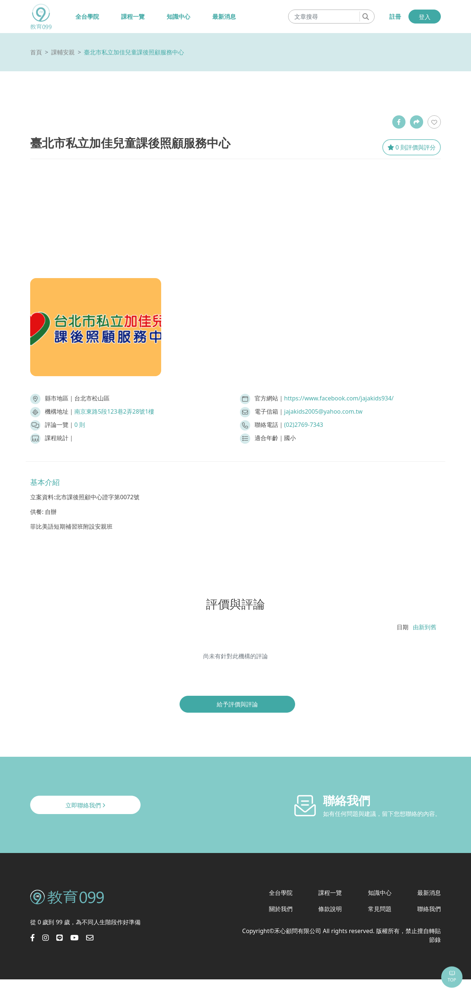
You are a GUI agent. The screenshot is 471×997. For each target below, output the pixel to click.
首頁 (36, 52)
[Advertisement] (235, 214)
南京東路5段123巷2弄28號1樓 (114, 411)
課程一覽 (133, 16)
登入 (425, 17)
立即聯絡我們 (85, 805)
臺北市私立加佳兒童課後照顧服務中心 (134, 52)
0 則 (79, 425)
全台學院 (87, 16)
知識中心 (178, 16)
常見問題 (380, 909)
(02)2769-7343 (303, 425)
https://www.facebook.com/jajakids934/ (339, 398)
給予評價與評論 (237, 704)
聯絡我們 (429, 909)
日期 (402, 627)
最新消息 (224, 16)
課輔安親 (63, 52)
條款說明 (330, 909)
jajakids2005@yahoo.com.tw (323, 411)
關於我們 (281, 909)
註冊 (395, 16)
